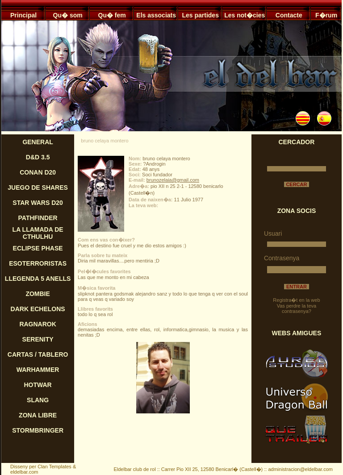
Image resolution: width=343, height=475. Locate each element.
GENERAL (37, 142)
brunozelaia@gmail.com (172, 180)
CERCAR (296, 184)
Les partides (200, 15)
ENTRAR (296, 286)
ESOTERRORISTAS (38, 263)
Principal (23, 15)
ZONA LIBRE (38, 415)
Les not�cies (244, 15)
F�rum (326, 15)
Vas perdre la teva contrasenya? (296, 308)
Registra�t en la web (296, 300)
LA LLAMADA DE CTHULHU (38, 233)
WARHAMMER (38, 369)
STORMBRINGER (37, 430)
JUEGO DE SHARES (38, 187)
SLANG (38, 400)
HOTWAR (38, 384)
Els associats (156, 15)
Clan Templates (54, 466)
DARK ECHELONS (38, 308)
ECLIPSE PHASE (38, 248)
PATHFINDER (38, 217)
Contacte (289, 15)
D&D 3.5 (38, 157)
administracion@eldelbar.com (300, 469)
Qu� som (68, 15)
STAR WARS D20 (38, 202)
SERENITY (38, 339)
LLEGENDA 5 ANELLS (38, 278)
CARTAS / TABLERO (38, 354)
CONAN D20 (38, 172)
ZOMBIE (37, 293)
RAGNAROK (37, 324)
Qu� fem (112, 15)
